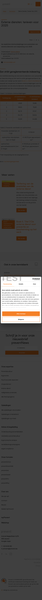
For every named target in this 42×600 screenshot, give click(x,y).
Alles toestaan (21, 313)
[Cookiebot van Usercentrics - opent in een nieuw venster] (32, 279)
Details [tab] (21, 284)
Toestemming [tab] (7, 284)
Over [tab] (34, 284)
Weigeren (21, 319)
